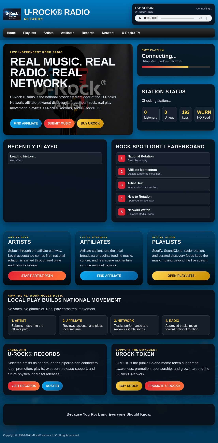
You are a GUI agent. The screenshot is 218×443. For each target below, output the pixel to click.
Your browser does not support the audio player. (173, 18)
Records (88, 33)
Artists (48, 33)
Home (11, 33)
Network (108, 33)
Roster (52, 386)
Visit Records (23, 386)
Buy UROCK (90, 123)
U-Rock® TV (131, 33)
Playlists (29, 33)
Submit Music (59, 123)
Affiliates (67, 33)
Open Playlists (180, 275)
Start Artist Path (37, 275)
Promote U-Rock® (164, 386)
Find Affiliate (26, 123)
